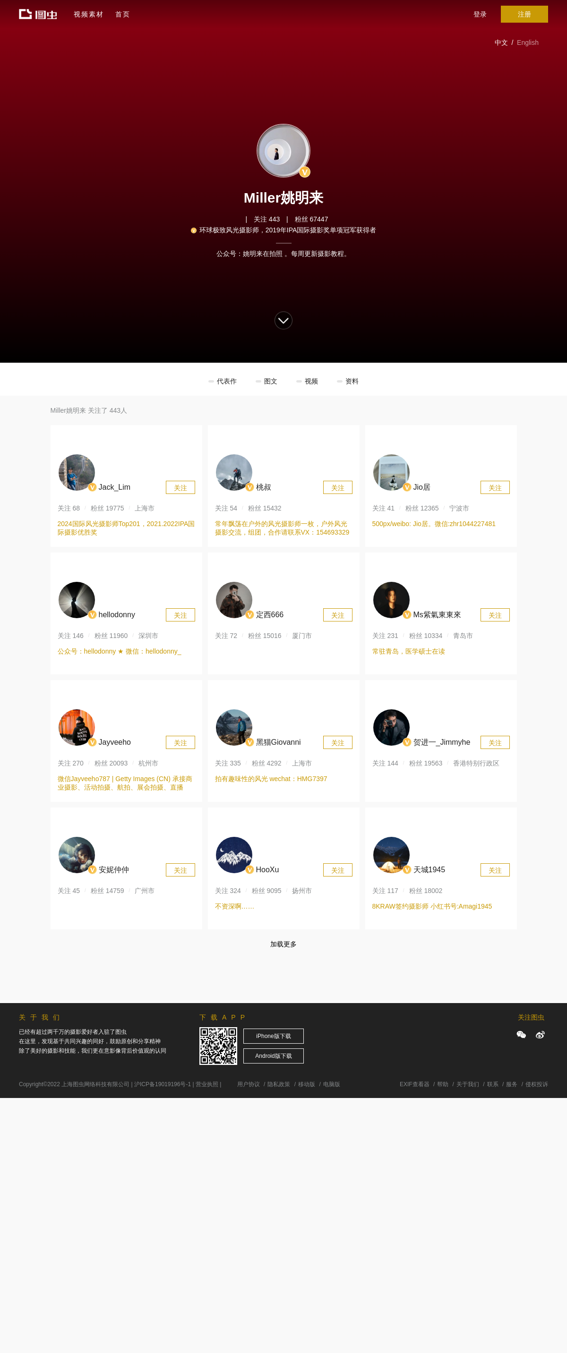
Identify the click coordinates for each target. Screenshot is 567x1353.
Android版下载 (273, 1056)
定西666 (270, 615)
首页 (122, 14)
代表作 (227, 381)
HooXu (267, 870)
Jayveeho (115, 742)
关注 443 (267, 219)
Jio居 (421, 487)
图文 (270, 381)
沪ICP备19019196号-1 (162, 1084)
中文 (501, 42)
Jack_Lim (115, 487)
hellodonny (117, 615)
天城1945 (429, 870)
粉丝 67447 (311, 219)
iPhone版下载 (273, 1036)
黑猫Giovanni (278, 742)
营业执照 (207, 1084)
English (528, 42)
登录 (480, 14)
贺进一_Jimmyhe (442, 742)
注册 (524, 14)
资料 (352, 381)
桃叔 (263, 487)
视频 (311, 381)
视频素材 (89, 14)
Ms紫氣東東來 (437, 615)
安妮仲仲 (114, 870)
